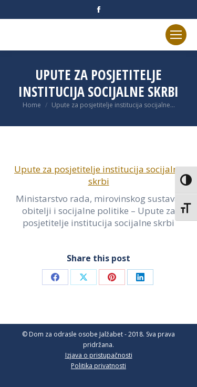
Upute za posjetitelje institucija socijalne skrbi (98, 175)
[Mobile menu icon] (175, 34)
